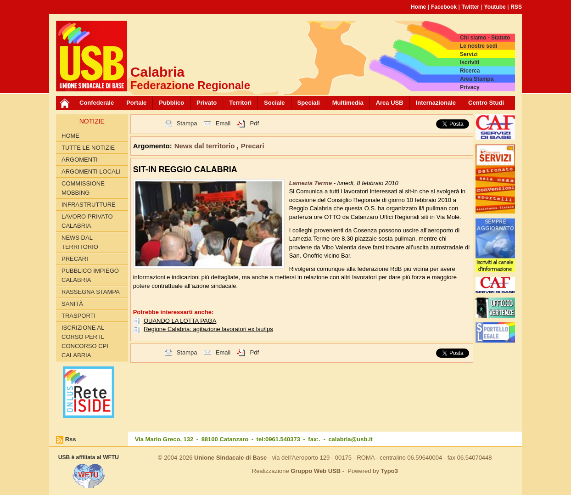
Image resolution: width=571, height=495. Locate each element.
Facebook (444, 7)
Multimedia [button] (348, 102)
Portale (136, 102)
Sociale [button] (274, 102)
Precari (75, 258)
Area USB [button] (389, 102)
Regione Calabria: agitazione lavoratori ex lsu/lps (208, 329)
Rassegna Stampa (91, 291)
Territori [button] (240, 102)
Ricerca (470, 71)
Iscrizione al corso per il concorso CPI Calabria (85, 341)
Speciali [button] (308, 102)
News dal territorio (80, 242)
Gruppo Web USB (316, 470)
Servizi (469, 54)
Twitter (470, 7)
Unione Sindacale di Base (230, 457)
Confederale (96, 102)
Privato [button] (206, 102)
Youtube (495, 7)
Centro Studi (486, 102)
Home (418, 7)
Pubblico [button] (171, 102)
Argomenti (80, 159)
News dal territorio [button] (205, 146)
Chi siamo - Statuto (485, 37)
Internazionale (436, 102)
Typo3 (389, 470)
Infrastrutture (89, 204)
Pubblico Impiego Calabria (90, 275)
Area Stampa (476, 79)
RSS (516, 7)
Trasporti (78, 315)
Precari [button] (252, 146)
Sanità (72, 303)
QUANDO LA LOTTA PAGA (180, 320)
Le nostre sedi (478, 46)
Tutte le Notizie (88, 147)
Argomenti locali (91, 171)
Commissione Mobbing (83, 188)
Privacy (470, 87)
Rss (70, 439)
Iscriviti (469, 62)
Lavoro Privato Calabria (87, 221)
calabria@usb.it (350, 439)
